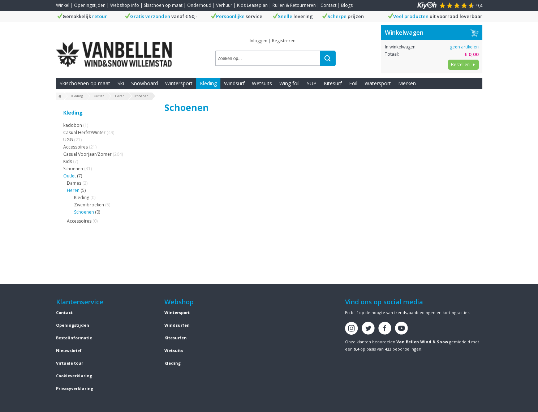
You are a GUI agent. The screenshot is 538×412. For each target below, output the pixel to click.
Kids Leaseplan (252, 5)
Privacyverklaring (74, 388)
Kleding (208, 83)
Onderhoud (199, 5)
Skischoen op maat (163, 5)
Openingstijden (90, 5)
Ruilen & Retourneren (294, 5)
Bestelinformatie (74, 337)
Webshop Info (124, 5)
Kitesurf (333, 83)
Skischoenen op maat (85, 83)
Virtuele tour (69, 363)
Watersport (378, 83)
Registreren (284, 41)
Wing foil (289, 83)
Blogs (347, 5)
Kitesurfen (175, 337)
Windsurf (234, 83)
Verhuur (224, 5)
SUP (312, 83)
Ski (120, 83)
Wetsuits (262, 83)
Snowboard (144, 83)
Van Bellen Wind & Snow (422, 341)
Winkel (62, 5)
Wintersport (179, 83)
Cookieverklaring (74, 375)
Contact (328, 5)
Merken (407, 83)
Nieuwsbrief (69, 350)
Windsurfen (177, 325)
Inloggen (258, 41)
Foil (353, 83)
